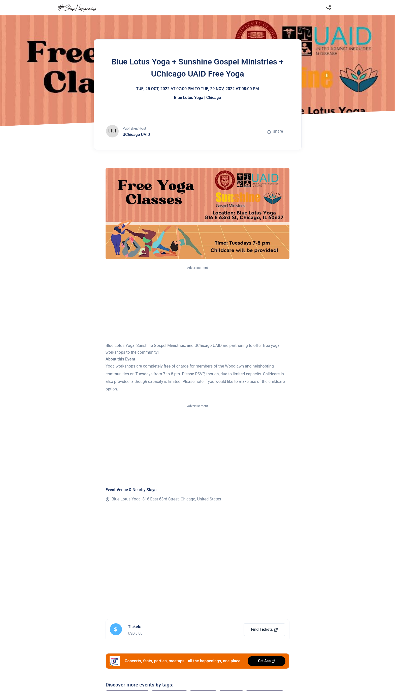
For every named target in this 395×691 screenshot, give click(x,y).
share (275, 131)
